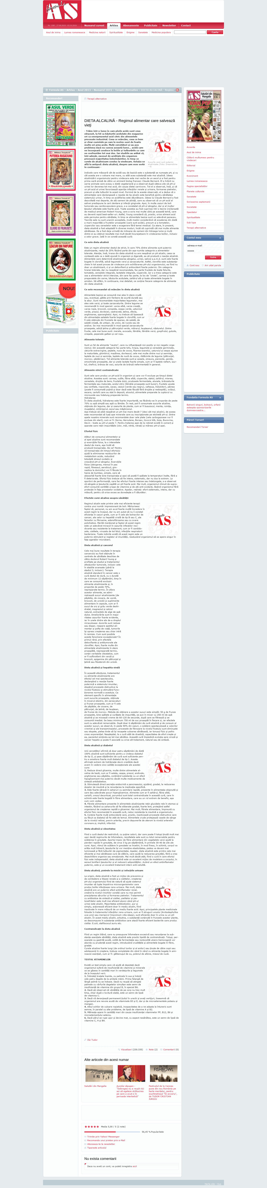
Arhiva (114, 25)
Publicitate (150, 25)
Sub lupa (191, 222)
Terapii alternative (126, 90)
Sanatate (143, 32)
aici (134, 1166)
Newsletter (169, 25)
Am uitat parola (213, 265)
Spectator (192, 212)
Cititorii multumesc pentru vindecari (200, 158)
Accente (191, 147)
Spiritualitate (116, 32)
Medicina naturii (97, 32)
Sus (219, 1184)
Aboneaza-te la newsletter (101, 1144)
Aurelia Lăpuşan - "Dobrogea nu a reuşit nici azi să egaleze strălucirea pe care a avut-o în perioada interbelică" (131, 1081)
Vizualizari (132, 1049)
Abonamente (131, 25)
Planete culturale (195, 191)
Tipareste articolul (96, 1147)
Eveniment (192, 176)
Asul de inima (53, 32)
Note (153, 1049)
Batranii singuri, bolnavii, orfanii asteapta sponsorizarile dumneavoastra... (203, 407)
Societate (192, 207)
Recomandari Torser (197, 427)
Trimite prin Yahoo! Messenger (103, 1136)
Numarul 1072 (103, 90)
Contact (186, 25)
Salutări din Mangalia (99, 1075)
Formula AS (56, 90)
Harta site (210, 1184)
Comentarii (171, 1049)
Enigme (130, 32)
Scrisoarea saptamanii (198, 202)
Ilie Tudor (92, 1040)
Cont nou (194, 265)
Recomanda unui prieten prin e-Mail (106, 1140)
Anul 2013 (84, 90)
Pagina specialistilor (197, 186)
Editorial (191, 165)
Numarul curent (94, 25)
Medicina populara (161, 32)
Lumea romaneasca (74, 32)
